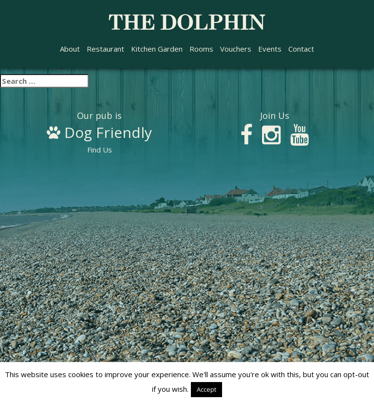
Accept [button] (206, 389)
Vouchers (235, 49)
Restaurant (105, 49)
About (70, 49)
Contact (301, 49)
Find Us (99, 133)
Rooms (201, 49)
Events (269, 49)
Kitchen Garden (157, 49)
